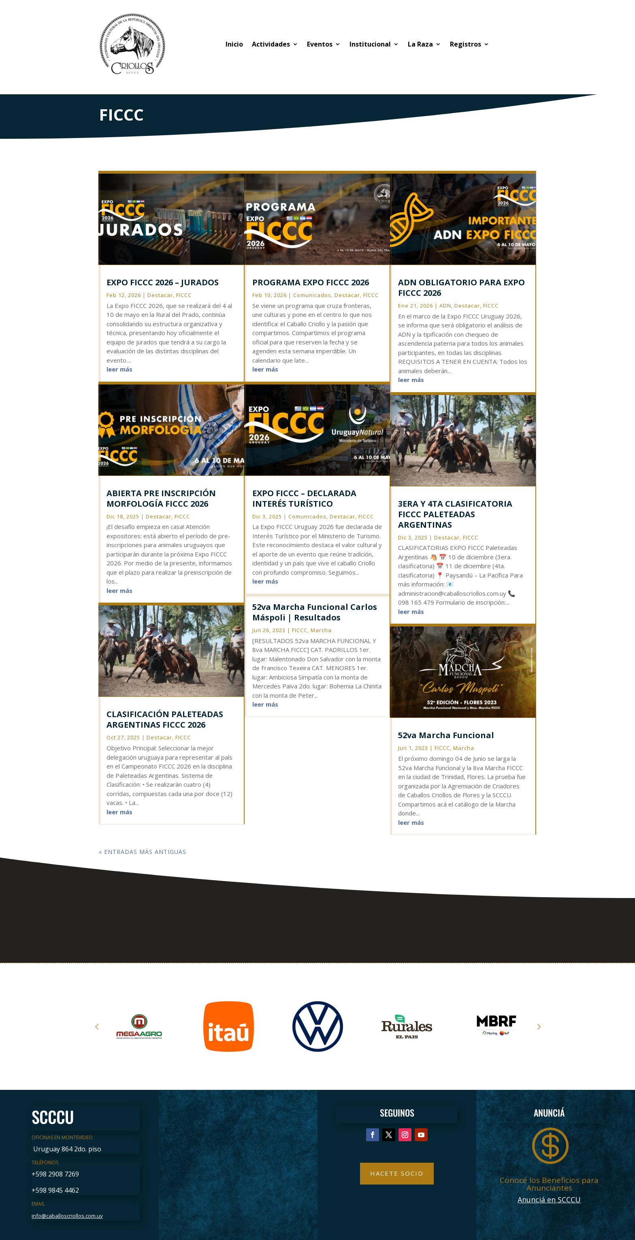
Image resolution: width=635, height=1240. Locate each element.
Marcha (321, 630)
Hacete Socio (397, 1173)
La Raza (420, 44)
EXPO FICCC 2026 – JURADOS (163, 282)
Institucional (370, 44)
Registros (465, 44)
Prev (97, 1026)
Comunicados (312, 295)
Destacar (160, 295)
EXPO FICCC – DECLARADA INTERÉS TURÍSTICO (304, 498)
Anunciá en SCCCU (549, 1199)
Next (538, 1026)
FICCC (184, 295)
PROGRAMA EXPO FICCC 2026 (310, 282)
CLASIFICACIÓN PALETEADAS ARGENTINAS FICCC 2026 (165, 719)
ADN (445, 305)
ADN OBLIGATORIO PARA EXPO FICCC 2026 (461, 287)
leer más (119, 369)
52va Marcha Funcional (446, 735)
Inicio (234, 44)
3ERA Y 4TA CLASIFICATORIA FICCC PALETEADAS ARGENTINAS (455, 514)
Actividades (271, 44)
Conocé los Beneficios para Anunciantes (549, 1184)
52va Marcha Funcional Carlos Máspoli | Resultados (314, 612)
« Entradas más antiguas (142, 852)
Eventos (319, 44)
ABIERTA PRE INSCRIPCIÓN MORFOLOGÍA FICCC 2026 (161, 498)
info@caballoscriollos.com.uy (67, 1215)
